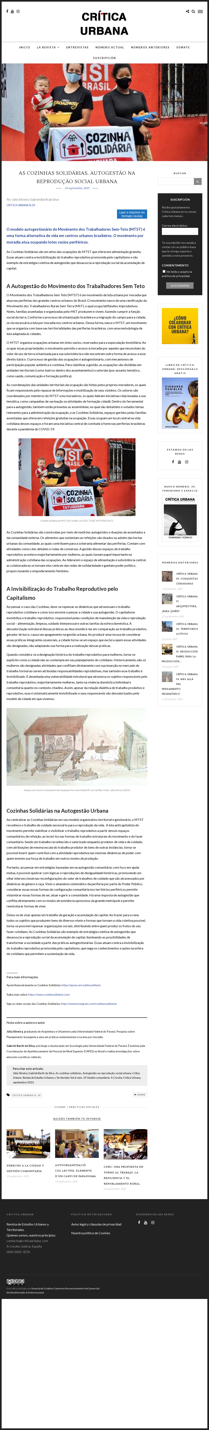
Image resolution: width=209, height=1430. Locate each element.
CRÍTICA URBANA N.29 (21, 212)
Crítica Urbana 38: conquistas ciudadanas (187, 586)
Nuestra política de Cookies (90, 1240)
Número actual (110, 50)
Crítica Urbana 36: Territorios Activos (187, 636)
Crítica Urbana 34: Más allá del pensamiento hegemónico (180, 691)
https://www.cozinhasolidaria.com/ (49, 1002)
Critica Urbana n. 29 (26, 1103)
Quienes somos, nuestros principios (31, 1243)
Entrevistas (77, 50)
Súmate (183, 50)
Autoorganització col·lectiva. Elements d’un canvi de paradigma (75, 1178)
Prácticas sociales (84, 1114)
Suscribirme (180, 293)
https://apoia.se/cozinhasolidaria (81, 992)
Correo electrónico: (174, 233)
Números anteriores (150, 50)
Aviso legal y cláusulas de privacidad (96, 1232)
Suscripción (104, 61)
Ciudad (60, 1114)
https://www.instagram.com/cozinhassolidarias (89, 1011)
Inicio (24, 50)
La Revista (46, 50)
